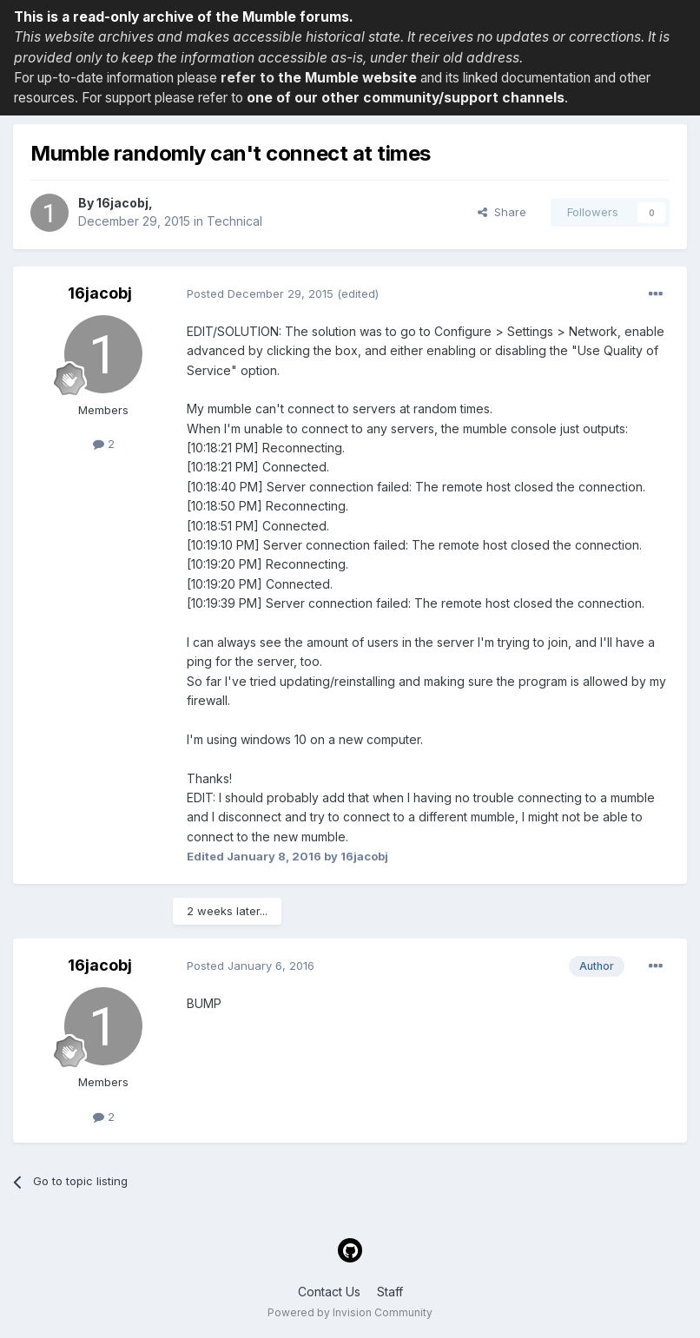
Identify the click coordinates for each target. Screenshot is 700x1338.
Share (502, 212)
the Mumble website (347, 77)
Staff (390, 1291)
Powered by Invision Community (350, 1312)
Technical (234, 221)
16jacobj (122, 202)
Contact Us (329, 1291)
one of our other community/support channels (406, 97)
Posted (260, 293)
